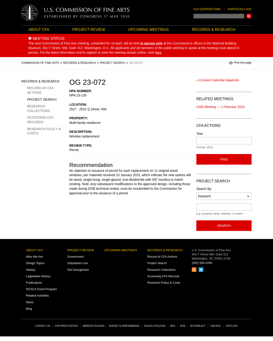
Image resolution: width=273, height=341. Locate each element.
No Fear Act (198, 326)
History (30, 269)
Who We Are (34, 256)
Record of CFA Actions (40, 90)
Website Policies (93, 326)
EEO (172, 326)
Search (249, 16)
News (30, 302)
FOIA (182, 326)
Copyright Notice (66, 326)
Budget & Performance (124, 326)
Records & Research (213, 30)
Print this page (243, 62)
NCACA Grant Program (41, 289)
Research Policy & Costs (44, 131)
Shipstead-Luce (240, 9)
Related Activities (37, 295)
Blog (29, 308)
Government (75, 256)
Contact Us (42, 326)
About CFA (38, 30)
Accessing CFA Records (40, 120)
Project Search (41, 99)
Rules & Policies (155, 326)
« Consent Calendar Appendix (217, 80)
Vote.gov (232, 326)
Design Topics (35, 263)
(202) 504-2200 (202, 263)
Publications (34, 282)
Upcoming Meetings (148, 30)
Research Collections (38, 108)
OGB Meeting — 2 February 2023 (220, 107)
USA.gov (215, 326)
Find (224, 159)
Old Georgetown (207, 9)
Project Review (88, 30)
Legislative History (38, 276)
